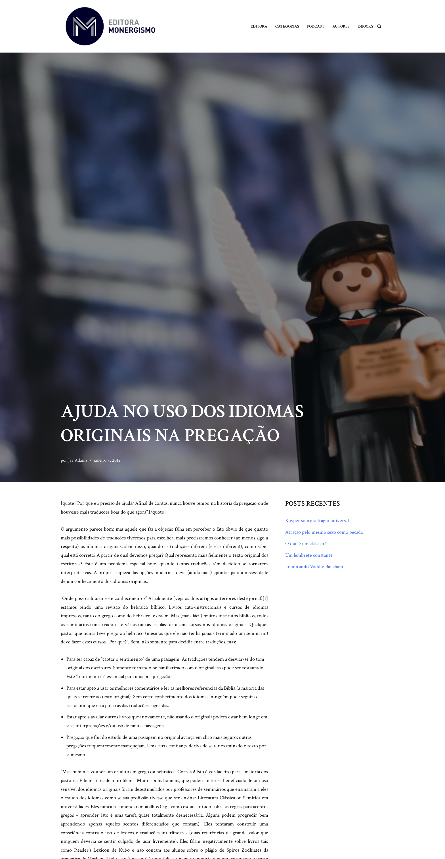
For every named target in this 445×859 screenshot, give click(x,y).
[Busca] (379, 26)
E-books (365, 26)
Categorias (287, 26)
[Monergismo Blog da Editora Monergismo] (110, 26)
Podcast (315, 26)
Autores (341, 26)
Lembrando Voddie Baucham (314, 566)
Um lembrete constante (309, 555)
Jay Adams (77, 460)
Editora (259, 26)
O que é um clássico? (305, 543)
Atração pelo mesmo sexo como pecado (324, 532)
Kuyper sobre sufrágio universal (317, 520)
